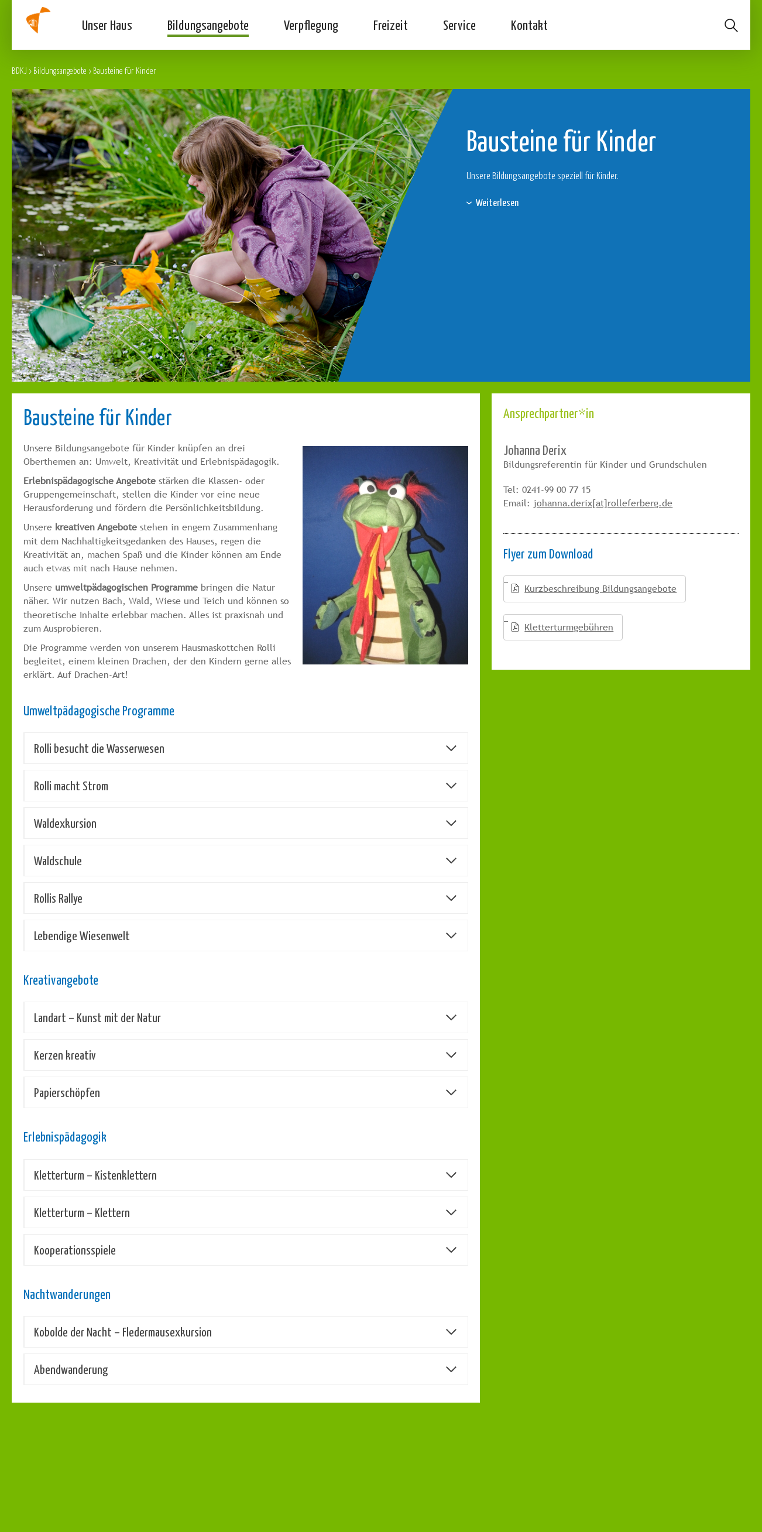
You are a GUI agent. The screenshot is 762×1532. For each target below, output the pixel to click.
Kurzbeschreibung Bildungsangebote (600, 588)
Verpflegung (311, 24)
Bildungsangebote (208, 24)
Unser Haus (107, 24)
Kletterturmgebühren (568, 627)
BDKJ (19, 71)
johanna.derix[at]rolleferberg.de (602, 503)
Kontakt (529, 24)
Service (459, 24)
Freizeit (390, 24)
